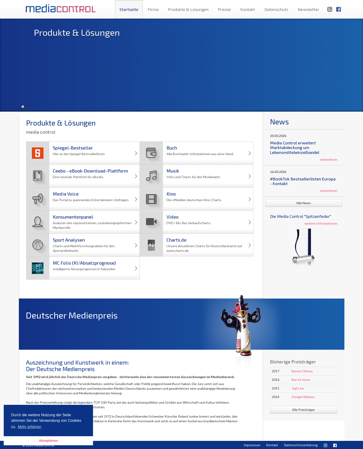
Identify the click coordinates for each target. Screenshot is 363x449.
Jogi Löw (298, 388)
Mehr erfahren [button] (29, 427)
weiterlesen (328, 159)
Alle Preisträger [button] (303, 410)
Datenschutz (276, 9)
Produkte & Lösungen (188, 9)
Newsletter (308, 9)
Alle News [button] (303, 203)
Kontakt (247, 9)
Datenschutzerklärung (301, 445)
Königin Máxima (303, 397)
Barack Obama (302, 371)
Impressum (252, 445)
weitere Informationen (320, 223)
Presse (224, 9)
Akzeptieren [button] (48, 440)
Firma (153, 9)
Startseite (129, 9)
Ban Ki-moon (301, 380)
